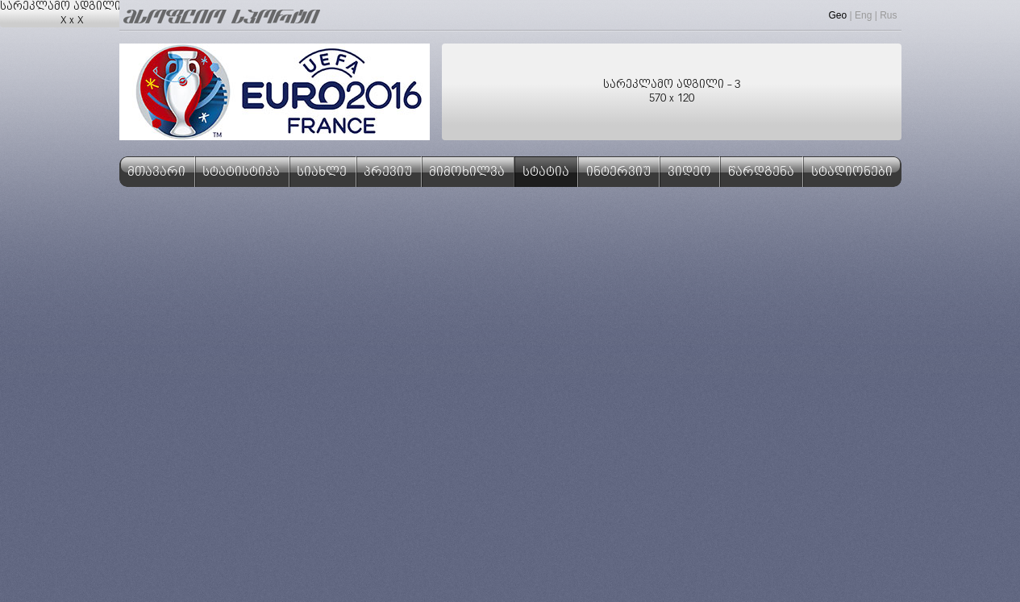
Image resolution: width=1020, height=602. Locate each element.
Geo (838, 15)
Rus (888, 15)
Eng (863, 15)
